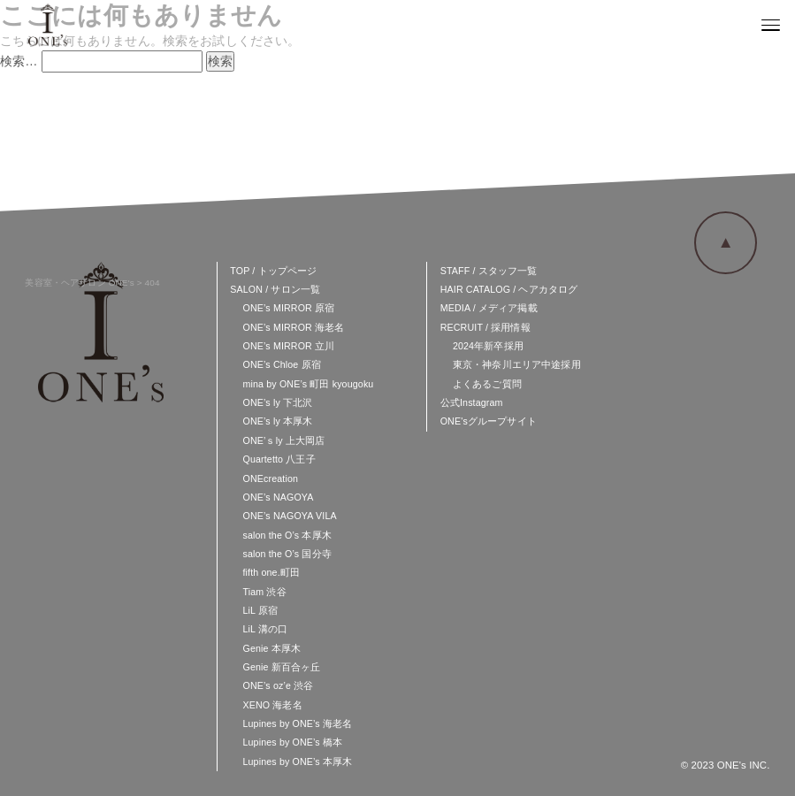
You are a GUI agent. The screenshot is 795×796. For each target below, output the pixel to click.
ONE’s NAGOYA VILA (289, 515)
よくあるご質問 (487, 384)
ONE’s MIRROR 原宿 (288, 307)
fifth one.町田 (271, 572)
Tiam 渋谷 (264, 591)
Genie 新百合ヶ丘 (281, 667)
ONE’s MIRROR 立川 (288, 346)
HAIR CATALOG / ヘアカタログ (509, 289)
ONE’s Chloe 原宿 (281, 364)
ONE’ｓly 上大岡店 (283, 440)
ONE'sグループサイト (488, 421)
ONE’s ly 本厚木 (277, 421)
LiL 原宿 (260, 610)
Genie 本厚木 (271, 648)
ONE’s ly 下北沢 (277, 402)
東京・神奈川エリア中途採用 (517, 364)
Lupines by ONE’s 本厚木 (297, 761)
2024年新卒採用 (488, 346)
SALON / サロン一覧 (275, 289)
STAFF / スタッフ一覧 (489, 270)
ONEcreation (270, 478)
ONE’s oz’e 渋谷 (277, 685)
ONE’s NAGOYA (277, 497)
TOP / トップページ (273, 270)
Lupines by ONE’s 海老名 (297, 723)
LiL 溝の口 (264, 629)
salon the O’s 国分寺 (286, 553)
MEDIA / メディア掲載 (489, 307)
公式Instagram (471, 402)
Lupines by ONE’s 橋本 (292, 742)
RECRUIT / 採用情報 (485, 327)
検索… (19, 61)
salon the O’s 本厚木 (286, 535)
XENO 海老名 (272, 705)
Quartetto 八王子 (278, 459)
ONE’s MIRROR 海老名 (293, 327)
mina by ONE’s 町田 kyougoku (307, 384)
